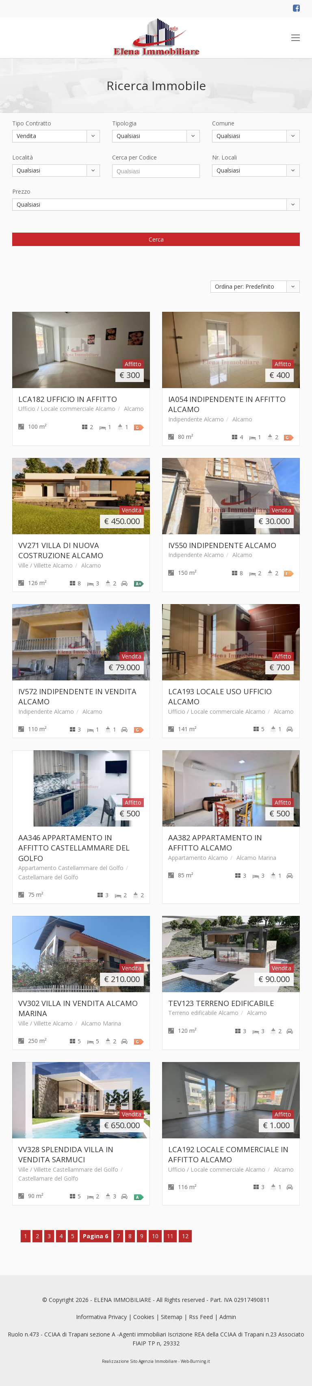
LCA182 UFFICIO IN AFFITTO (67, 399)
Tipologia (124, 123)
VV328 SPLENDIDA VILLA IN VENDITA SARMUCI (65, 1154)
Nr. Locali (224, 157)
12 (185, 1236)
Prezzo (21, 191)
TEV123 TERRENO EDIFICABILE (221, 1003)
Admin (227, 1317)
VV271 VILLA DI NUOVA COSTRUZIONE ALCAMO (60, 550)
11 (170, 1236)
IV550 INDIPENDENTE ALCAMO (222, 545)
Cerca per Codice (134, 157)
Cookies (143, 1317)
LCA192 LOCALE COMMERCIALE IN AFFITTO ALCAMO (228, 1154)
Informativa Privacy (101, 1317)
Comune (223, 123)
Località (22, 157)
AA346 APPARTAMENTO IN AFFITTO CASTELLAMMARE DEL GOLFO (74, 848)
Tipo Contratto (31, 123)
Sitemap (171, 1317)
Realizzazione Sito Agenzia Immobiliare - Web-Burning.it (156, 1361)
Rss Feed (201, 1317)
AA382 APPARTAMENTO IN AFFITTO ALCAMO (215, 843)
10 (155, 1236)
